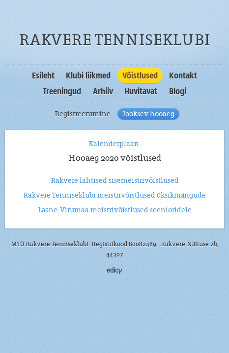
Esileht (43, 75)
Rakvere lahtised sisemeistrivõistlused (115, 180)
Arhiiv (103, 91)
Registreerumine (83, 113)
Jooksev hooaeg (148, 113)
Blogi (177, 91)
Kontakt (183, 75)
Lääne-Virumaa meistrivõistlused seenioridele (115, 209)
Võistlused (140, 75)
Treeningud (62, 91)
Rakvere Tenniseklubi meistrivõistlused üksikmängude (114, 195)
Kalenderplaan (114, 143)
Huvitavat (140, 91)
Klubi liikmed (88, 75)
